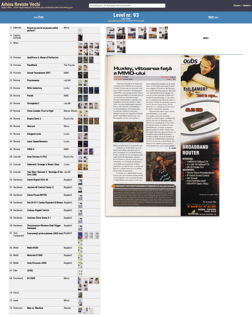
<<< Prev (38, 17)
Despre (237, 5)
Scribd (141, 21)
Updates (247, 5)
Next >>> (213, 17)
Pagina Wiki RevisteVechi (116, 21)
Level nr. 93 (126, 15)
